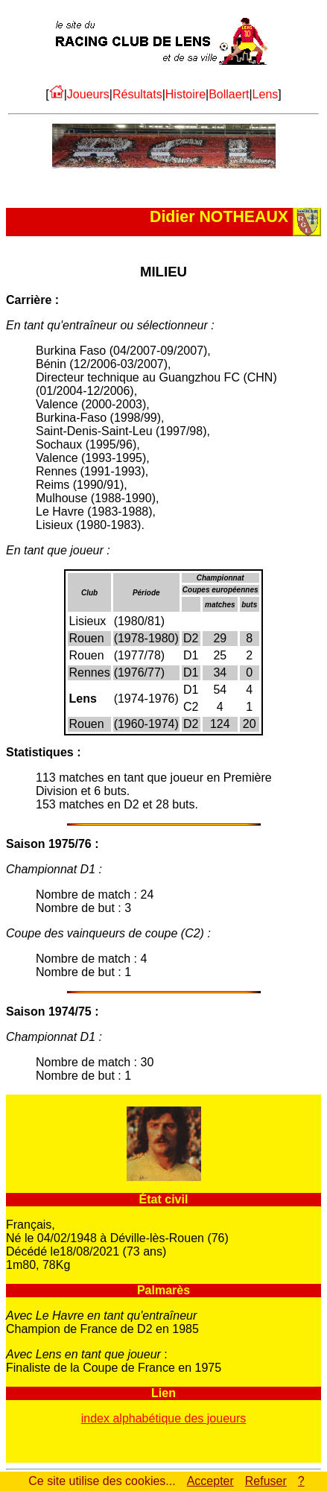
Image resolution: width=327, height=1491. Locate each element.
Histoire (185, 94)
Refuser (266, 1481)
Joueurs (88, 94)
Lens (266, 94)
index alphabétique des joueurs (164, 1418)
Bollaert (229, 94)
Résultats (137, 94)
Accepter (210, 1481)
